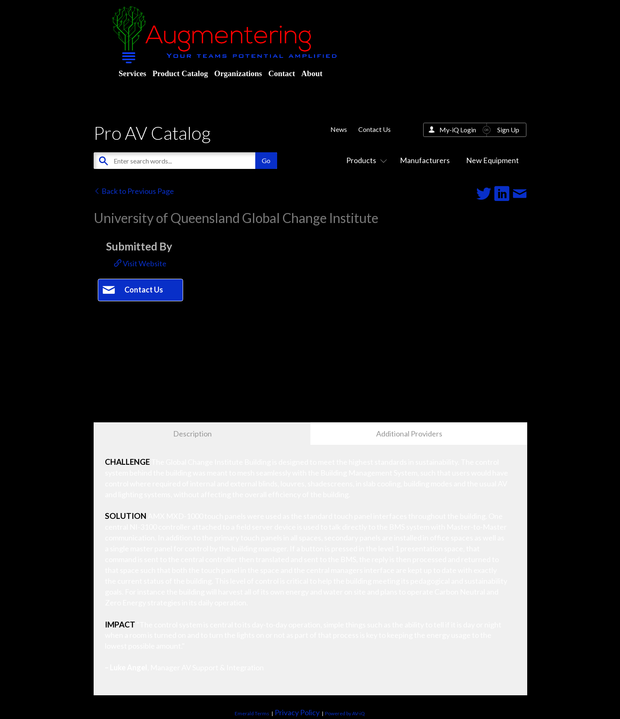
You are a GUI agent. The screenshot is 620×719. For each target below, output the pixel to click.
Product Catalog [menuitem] (180, 73)
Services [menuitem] (132, 73)
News (338, 129)
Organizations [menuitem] (238, 73)
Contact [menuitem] (281, 73)
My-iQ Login (457, 130)
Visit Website (140, 263)
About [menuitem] (311, 73)
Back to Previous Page (134, 191)
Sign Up (508, 130)
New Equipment (492, 160)
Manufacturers (425, 160)
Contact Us (374, 129)
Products (365, 160)
